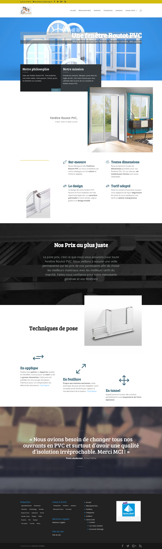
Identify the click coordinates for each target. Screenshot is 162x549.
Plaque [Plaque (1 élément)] (34, 516)
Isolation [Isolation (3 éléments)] (73, 506)
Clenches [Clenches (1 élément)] (24, 509)
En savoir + (56, 90)
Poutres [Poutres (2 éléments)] (23, 520)
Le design (75, 186)
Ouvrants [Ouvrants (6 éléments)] (68, 509)
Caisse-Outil (130, 10)
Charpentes (108, 10)
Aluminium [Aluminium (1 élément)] (37, 506)
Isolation (119, 10)
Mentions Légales (58, 522)
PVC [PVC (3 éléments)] (29, 520)
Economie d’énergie (96, 529)
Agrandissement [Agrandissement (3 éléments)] (26, 506)
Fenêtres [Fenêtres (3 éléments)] (65, 506)
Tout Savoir (44, 385)
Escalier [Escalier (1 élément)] (41, 509)
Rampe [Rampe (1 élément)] (35, 520)
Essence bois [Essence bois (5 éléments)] (25, 513)
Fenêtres (97, 10)
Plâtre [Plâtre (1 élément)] (40, 516)
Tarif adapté (120, 186)
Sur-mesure (77, 162)
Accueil (73, 10)
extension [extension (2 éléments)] (35, 513)
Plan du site (56, 535)
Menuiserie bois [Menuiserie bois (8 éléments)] (58, 509)
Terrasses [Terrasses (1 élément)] (24, 523)
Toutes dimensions (125, 162)
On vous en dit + (95, 90)
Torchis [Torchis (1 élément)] (32, 523)
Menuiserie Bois (85, 10)
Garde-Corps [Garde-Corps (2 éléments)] (25, 516)
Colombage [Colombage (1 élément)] (33, 509)
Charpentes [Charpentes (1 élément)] (57, 506)
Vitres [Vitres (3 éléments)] (38, 523)
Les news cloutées (96, 526)
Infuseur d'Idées (38, 546)
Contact (92, 522)
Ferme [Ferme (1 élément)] (42, 513)
